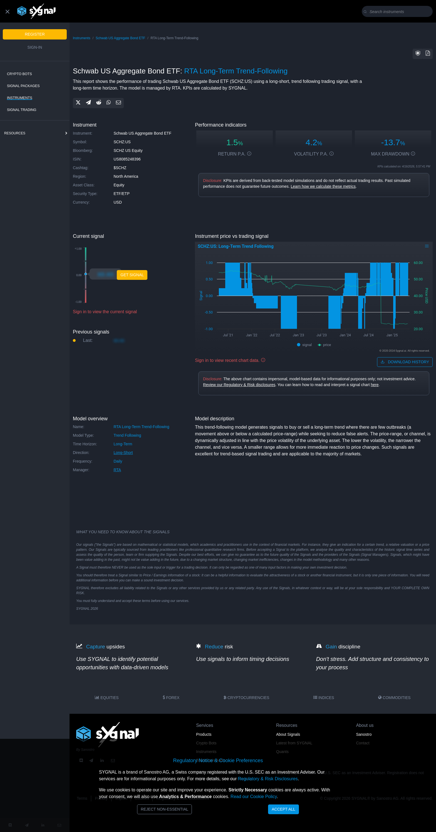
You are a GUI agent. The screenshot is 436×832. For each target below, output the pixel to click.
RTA (117, 470)
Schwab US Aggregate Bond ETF (120, 38)
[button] (418, 54)
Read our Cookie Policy (254, 796)
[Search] (398, 12)
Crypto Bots (19, 74)
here (374, 384)
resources (14, 133)
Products (203, 734)
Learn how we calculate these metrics (323, 186)
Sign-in (35, 47)
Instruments (19, 98)
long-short (123, 452)
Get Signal (132, 275)
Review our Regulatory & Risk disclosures (239, 384)
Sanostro (363, 734)
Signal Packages (23, 86)
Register (35, 34)
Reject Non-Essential (164, 809)
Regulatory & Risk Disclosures (268, 778)
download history (405, 362)
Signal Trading (21, 110)
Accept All (283, 809)
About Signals (288, 734)
